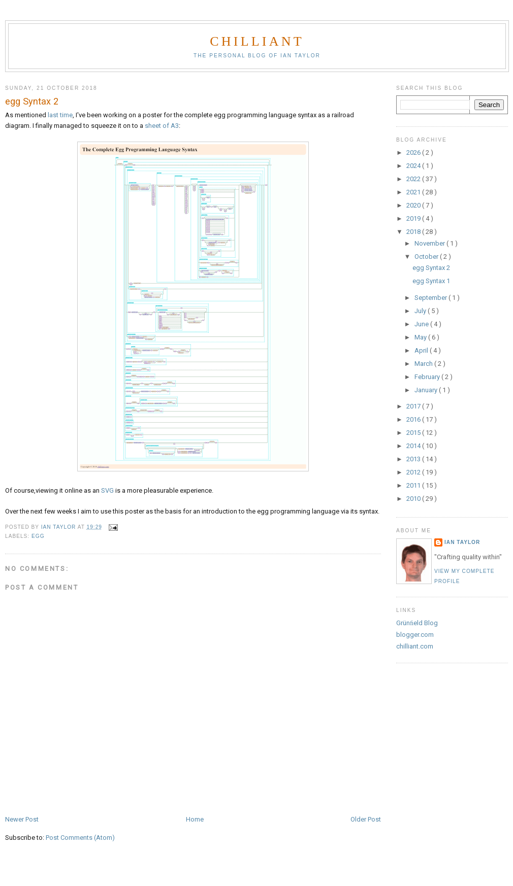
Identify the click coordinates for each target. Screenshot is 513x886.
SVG (107, 490)
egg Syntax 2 (431, 267)
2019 (414, 218)
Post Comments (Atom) (80, 837)
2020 (414, 205)
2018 (414, 231)
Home (195, 819)
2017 (414, 406)
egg (38, 536)
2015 (414, 432)
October (427, 256)
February (427, 377)
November (430, 243)
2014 (414, 446)
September (431, 297)
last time (60, 115)
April (422, 350)
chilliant (257, 41)
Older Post (365, 819)
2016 (414, 419)
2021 (414, 192)
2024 (414, 165)
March (424, 363)
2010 (414, 498)
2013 (414, 459)
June (422, 324)
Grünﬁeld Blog (417, 623)
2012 (414, 472)
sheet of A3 (162, 125)
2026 (414, 152)
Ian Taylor (462, 542)
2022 (414, 179)
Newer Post (22, 819)
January (426, 390)
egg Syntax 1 (431, 281)
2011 (414, 485)
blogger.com (415, 634)
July (421, 311)
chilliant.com (414, 646)
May (421, 337)
